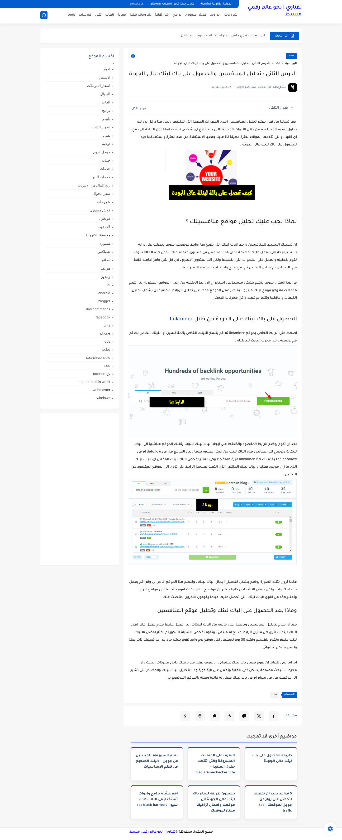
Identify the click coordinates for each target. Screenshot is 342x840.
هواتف (105, 268)
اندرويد (215, 15)
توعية (106, 144)
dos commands (98, 309)
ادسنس (104, 77)
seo (291, 55)
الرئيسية (291, 63)
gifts (107, 325)
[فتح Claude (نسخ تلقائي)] (215, 716)
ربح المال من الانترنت (94, 185)
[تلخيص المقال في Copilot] (185, 716)
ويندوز (105, 277)
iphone (105, 333)
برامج (177, 15)
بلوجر (106, 119)
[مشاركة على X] (259, 716)
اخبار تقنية (162, 15)
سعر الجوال (101, 193)
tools (71, 15)
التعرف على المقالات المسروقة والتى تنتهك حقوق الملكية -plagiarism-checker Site (215, 764)
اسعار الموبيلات (98, 86)
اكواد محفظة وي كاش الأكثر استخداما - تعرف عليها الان (223, 35)
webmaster (101, 390)
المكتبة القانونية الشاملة (216, 4)
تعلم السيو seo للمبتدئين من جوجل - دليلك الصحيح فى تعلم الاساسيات (157, 761)
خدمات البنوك (100, 177)
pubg (106, 349)
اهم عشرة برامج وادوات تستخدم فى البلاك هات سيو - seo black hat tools (157, 799)
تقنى (106, 135)
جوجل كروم (101, 152)
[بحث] (44, 15)
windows (103, 398)
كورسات (85, 15)
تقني (98, 15)
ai (108, 285)
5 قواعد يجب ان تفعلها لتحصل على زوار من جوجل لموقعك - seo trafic (272, 802)
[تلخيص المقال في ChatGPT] (244, 716)
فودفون (104, 218)
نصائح (106, 260)
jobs (107, 341)
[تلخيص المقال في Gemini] (229, 716)
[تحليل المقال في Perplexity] (200, 716)
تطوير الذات (101, 127)
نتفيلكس (103, 252)
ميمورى (104, 243)
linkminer (181, 319)
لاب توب (104, 227)
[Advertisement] (79, 489)
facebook (103, 317)
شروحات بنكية (140, 15)
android (104, 293)
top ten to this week (95, 382)
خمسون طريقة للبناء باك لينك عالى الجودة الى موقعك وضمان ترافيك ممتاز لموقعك (214, 802)
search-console (98, 357)
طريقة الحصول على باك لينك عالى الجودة (272, 758)
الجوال (105, 94)
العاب (109, 15)
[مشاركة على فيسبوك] (274, 716)
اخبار (106, 69)
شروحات (231, 15)
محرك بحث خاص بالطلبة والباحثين (172, 4)
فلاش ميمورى (196, 15)
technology (101, 374)
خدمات (105, 169)
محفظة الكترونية (98, 235)
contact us (137, 4)
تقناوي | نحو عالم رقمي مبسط (275, 11)
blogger (104, 301)
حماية (122, 15)
